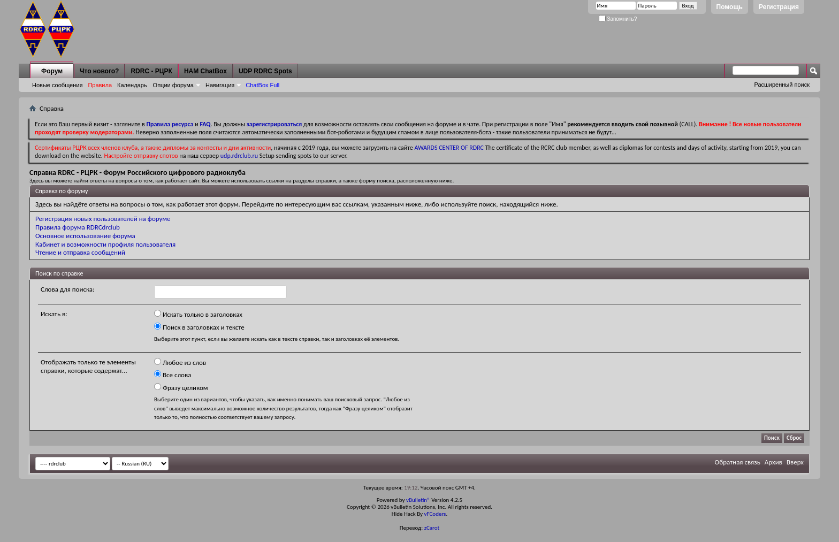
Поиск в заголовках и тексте (199, 327)
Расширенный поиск (782, 84)
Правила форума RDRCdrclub (77, 227)
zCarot (432, 527)
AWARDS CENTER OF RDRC (449, 147)
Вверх (795, 462)
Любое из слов (180, 362)
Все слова (172, 374)
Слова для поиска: (68, 289)
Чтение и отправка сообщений (80, 252)
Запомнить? (618, 19)
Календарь (132, 85)
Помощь (729, 7)
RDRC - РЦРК (151, 71)
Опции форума (173, 85)
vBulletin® (418, 500)
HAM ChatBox (205, 71)
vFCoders (435, 513)
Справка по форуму (61, 191)
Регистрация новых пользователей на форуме (103, 219)
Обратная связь (737, 462)
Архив (773, 462)
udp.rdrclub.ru (239, 155)
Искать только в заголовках (198, 314)
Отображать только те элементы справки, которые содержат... (88, 366)
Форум (52, 71)
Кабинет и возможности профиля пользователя (105, 244)
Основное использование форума (85, 236)
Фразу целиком (181, 387)
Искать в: (54, 314)
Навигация (219, 85)
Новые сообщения (57, 85)
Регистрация (779, 7)
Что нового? (99, 71)
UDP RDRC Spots (265, 71)
